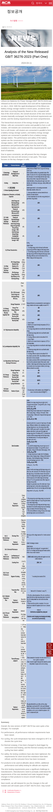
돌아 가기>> (7, 27)
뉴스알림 (13, 21)
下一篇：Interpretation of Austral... (11, 792)
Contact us (50, 653)
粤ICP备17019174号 (42, 811)
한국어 (39, 3)
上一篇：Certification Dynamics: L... (12, 790)
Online (50, 646)
